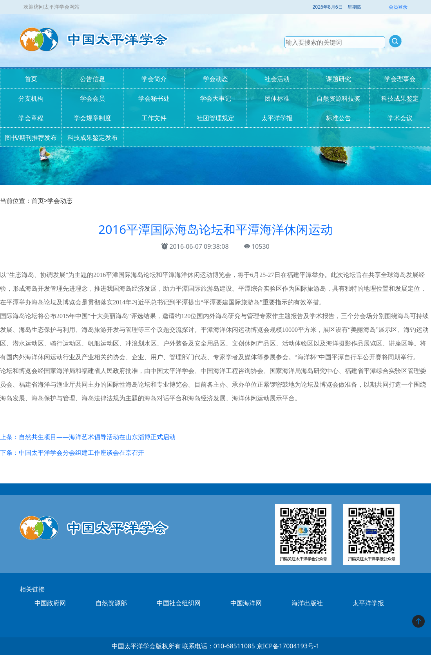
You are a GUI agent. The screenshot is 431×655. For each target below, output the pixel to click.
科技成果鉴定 (400, 98)
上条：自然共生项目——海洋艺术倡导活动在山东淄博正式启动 (88, 436)
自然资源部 (111, 603)
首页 (31, 78)
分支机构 (30, 98)
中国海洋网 (246, 603)
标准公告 (338, 118)
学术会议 (400, 118)
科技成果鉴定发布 (92, 137)
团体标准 (277, 98)
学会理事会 (400, 78)
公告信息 (92, 78)
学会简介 (154, 78)
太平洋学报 (277, 118)
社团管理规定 (215, 118)
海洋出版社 (307, 603)
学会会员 (92, 98)
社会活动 (277, 78)
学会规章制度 (92, 118)
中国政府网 (50, 603)
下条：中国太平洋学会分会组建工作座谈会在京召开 (72, 452)
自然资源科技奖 (338, 98)
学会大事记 (215, 98)
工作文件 (154, 118)
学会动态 (215, 78)
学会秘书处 (154, 98)
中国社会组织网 (179, 603)
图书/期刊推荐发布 (31, 137)
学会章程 (30, 118)
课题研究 (338, 78)
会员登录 (398, 7)
